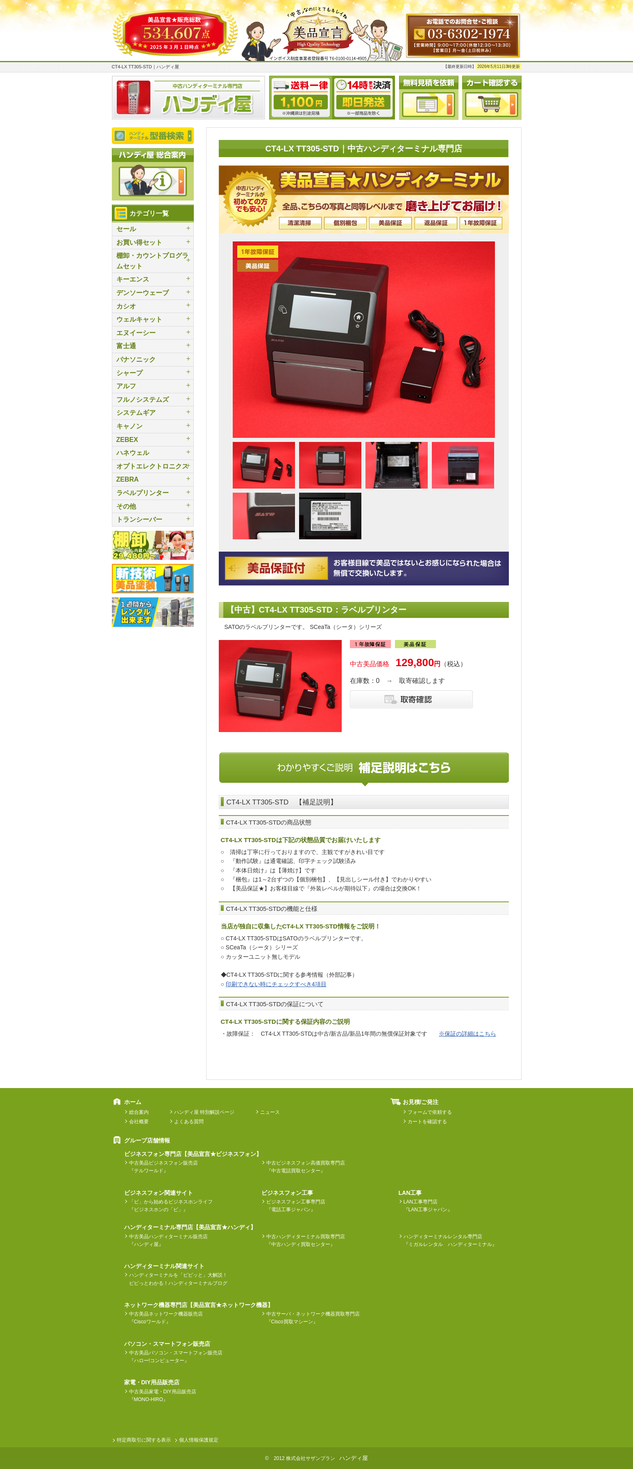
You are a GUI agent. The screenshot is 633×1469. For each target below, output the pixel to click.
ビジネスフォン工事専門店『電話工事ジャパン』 (295, 1205)
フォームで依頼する (430, 1112)
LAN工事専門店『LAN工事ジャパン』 (428, 1205)
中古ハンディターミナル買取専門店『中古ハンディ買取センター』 (305, 1240)
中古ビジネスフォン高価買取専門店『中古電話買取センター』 (305, 1167)
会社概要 (139, 1121)
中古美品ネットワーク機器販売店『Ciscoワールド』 (166, 1318)
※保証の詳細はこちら (467, 1033)
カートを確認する (427, 1121)
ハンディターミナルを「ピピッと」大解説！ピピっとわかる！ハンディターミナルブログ (178, 1279)
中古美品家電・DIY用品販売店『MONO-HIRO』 (162, 1395)
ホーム (132, 1102)
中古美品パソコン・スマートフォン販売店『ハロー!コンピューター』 (175, 1356)
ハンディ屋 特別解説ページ (204, 1112)
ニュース (270, 1112)
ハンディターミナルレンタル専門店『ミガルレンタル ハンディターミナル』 (450, 1240)
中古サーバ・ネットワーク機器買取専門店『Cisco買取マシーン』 (313, 1318)
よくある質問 (189, 1121)
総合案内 (139, 1112)
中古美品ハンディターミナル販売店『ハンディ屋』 (168, 1240)
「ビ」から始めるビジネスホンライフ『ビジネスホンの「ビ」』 (171, 1205)
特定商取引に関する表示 (144, 1440)
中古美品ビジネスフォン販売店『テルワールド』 (163, 1167)
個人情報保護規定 (198, 1440)
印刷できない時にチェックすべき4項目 (276, 984)
